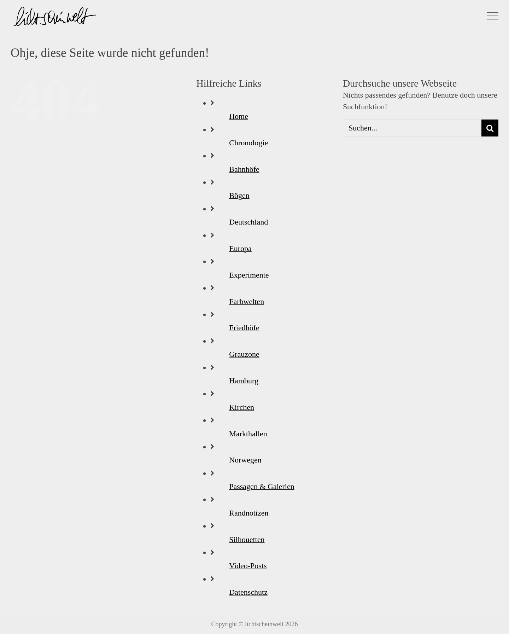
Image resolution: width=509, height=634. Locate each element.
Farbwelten (246, 301)
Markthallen (248, 433)
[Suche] (489, 128)
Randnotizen (248, 512)
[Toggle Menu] (493, 15)
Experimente (249, 275)
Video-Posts (248, 565)
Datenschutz (248, 592)
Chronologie (248, 142)
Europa (240, 248)
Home (238, 116)
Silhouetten (246, 539)
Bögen (239, 195)
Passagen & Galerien (261, 486)
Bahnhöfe (244, 169)
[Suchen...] (412, 128)
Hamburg (243, 380)
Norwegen (245, 459)
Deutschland (248, 221)
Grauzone (244, 354)
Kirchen (241, 407)
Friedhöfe (244, 327)
